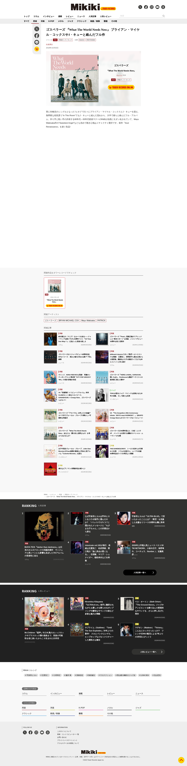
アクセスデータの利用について (68, 743)
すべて (26, 21)
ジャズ (70, 21)
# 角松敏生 (91, 675)
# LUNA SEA (144, 675)
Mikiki (45, 494)
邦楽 (35, 21)
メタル (61, 21)
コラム (36, 16)
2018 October (90, 40)
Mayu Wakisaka (88, 321)
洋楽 (43, 21)
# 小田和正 (56, 675)
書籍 (105, 21)
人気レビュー (106, 16)
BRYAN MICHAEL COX (69, 321)
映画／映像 (95, 21)
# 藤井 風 (67, 675)
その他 (114, 21)
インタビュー (48, 16)
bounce (81, 40)
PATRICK (101, 321)
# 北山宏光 (157, 675)
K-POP (51, 21)
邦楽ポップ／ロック (65, 40)
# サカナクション (105, 675)
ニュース (81, 16)
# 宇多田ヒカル (31, 675)
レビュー (69, 16)
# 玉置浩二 (45, 675)
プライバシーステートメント (67, 740)
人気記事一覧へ (140, 572)
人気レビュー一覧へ (148, 651)
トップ (27, 16)
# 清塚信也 (79, 675)
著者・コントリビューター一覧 (68, 734)
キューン (119, 75)
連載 (60, 16)
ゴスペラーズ (50, 321)
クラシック (81, 21)
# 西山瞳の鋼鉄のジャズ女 (125, 675)
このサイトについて (64, 731)
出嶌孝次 (49, 44)
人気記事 (92, 16)
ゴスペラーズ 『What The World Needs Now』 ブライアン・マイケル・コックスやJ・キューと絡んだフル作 (81, 496)
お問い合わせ (62, 737)
